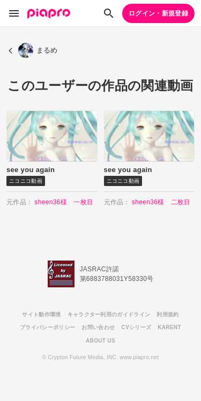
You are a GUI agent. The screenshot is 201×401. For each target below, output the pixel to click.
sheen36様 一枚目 (63, 202)
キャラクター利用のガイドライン (109, 314)
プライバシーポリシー (47, 327)
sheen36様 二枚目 (161, 202)
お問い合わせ (98, 327)
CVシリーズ (136, 327)
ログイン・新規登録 (158, 13)
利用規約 (167, 314)
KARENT (169, 327)
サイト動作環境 (41, 314)
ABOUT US (100, 341)
